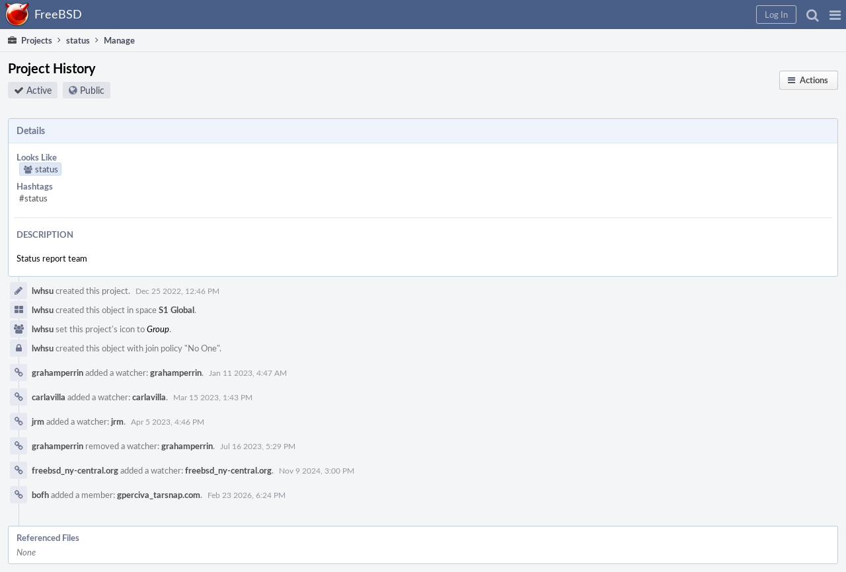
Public (92, 90)
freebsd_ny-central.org (75, 470)
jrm (38, 421)
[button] (835, 14)
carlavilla (48, 397)
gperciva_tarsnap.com (158, 495)
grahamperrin (57, 372)
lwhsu (43, 291)
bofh (40, 495)
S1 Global (176, 310)
